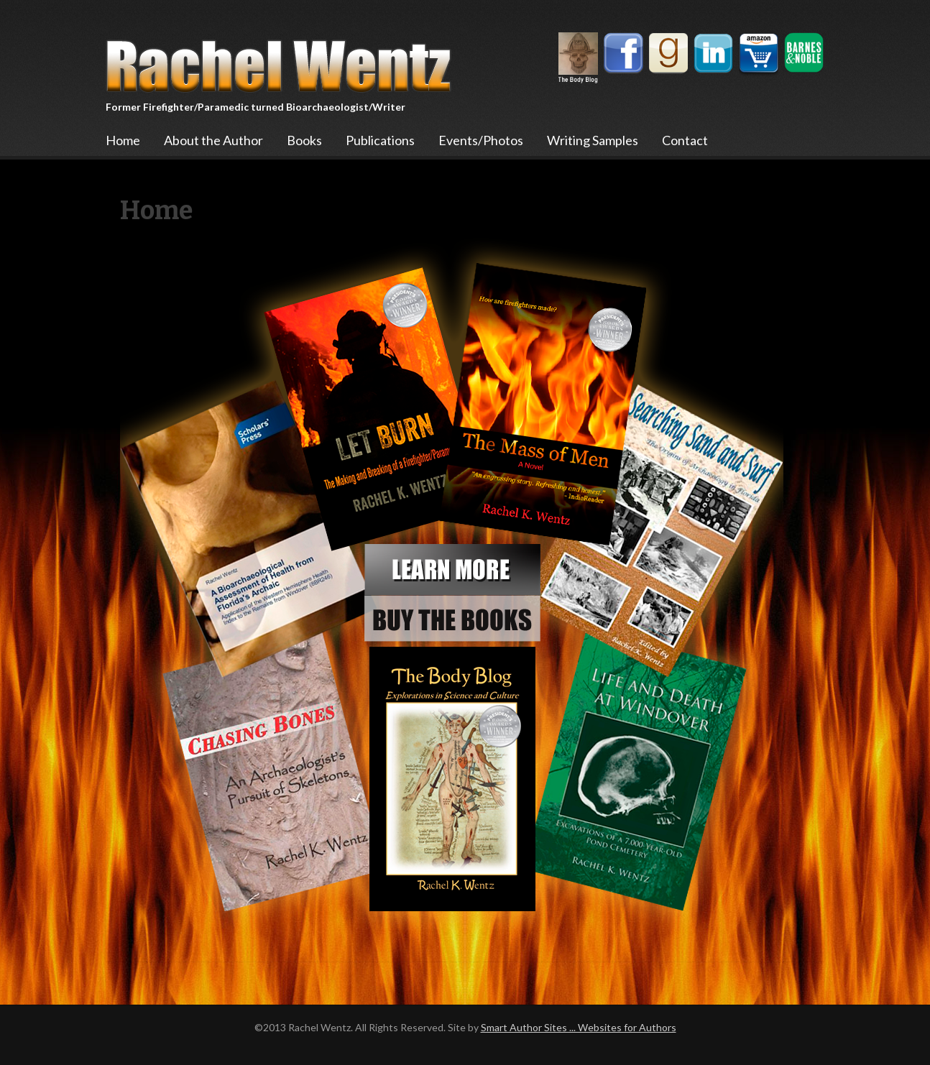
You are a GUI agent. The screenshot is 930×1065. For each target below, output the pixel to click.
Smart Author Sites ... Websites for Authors (578, 1027)
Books (304, 140)
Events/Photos (480, 140)
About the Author (213, 140)
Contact (685, 140)
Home (123, 140)
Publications (380, 140)
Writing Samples (592, 140)
